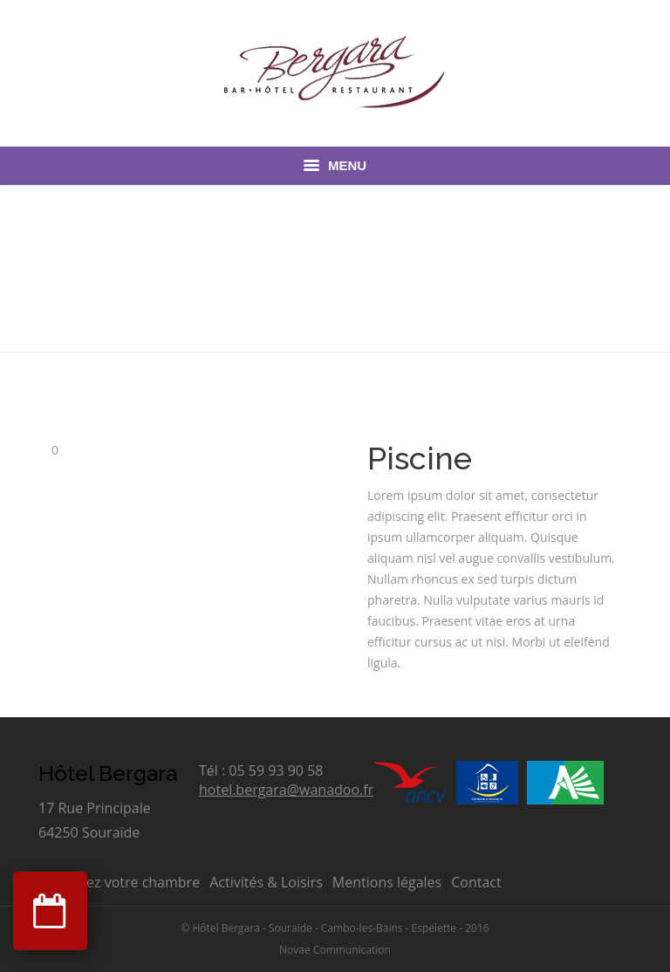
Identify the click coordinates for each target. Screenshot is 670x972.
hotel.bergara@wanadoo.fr (286, 789)
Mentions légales (386, 882)
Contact (476, 882)
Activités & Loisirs (266, 882)
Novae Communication (335, 949)
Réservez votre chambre (121, 882)
